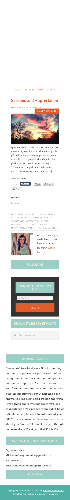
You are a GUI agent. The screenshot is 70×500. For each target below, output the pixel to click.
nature (52, 214)
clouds (45, 221)
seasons (44, 224)
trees (44, 228)
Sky (51, 224)
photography (31, 218)
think (37, 228)
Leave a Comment (46, 111)
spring (22, 228)
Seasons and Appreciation (34, 100)
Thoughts (45, 218)
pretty (35, 224)
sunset (29, 228)
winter (52, 228)
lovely (27, 224)
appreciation (33, 221)
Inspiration (41, 214)
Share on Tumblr (25, 184)
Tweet (14, 184)
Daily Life (29, 214)
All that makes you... (35, 43)
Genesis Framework (48, 494)
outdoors (17, 218)
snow (14, 228)
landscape (17, 224)
